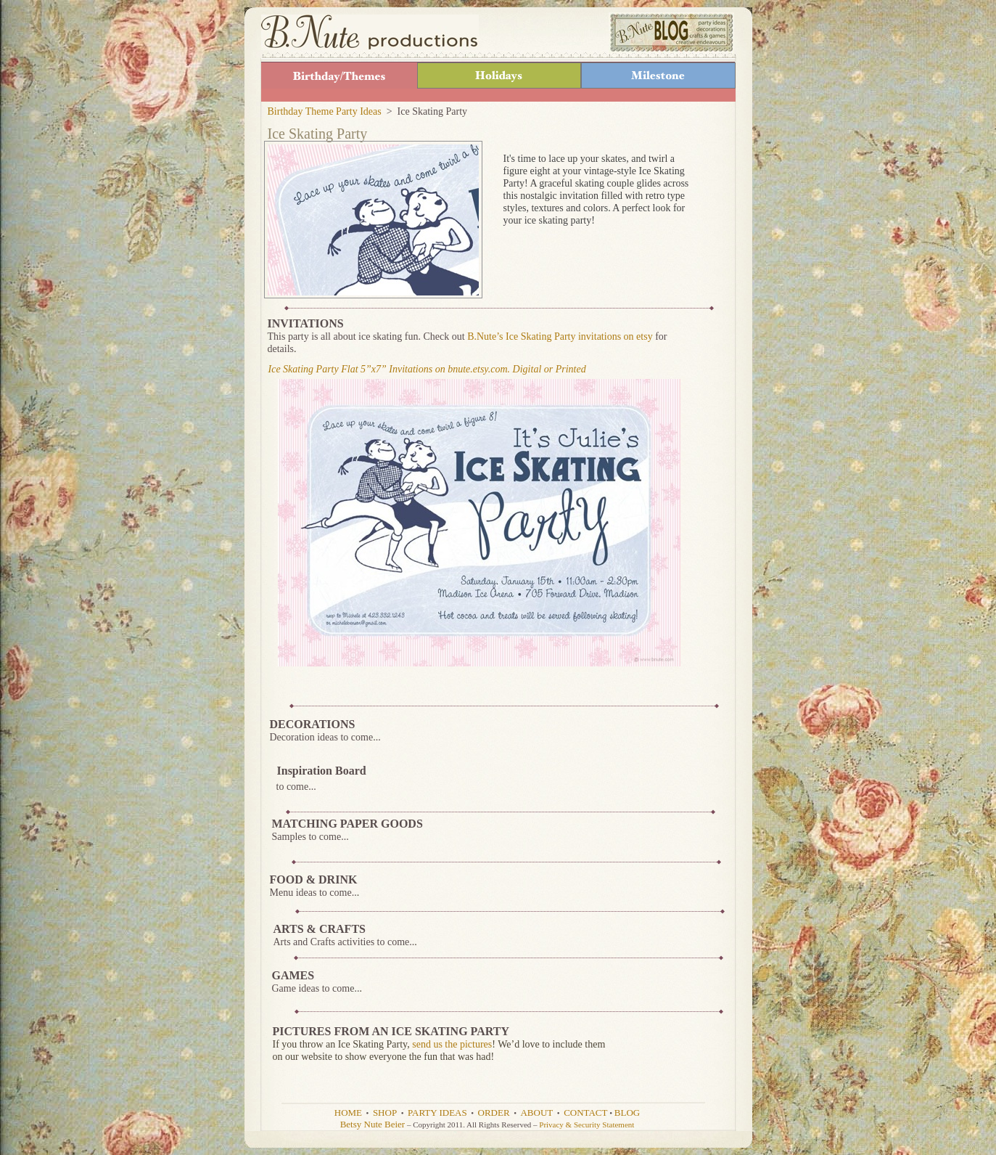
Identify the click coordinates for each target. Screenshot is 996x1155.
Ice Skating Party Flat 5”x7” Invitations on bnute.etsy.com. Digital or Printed (427, 369)
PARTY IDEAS (437, 1112)
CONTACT (585, 1112)
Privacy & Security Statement (586, 1124)
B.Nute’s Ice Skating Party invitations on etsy (559, 336)
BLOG (627, 1112)
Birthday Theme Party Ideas (325, 111)
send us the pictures (452, 1044)
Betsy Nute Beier (373, 1124)
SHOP (385, 1112)
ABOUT (536, 1112)
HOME (348, 1112)
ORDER (494, 1112)
